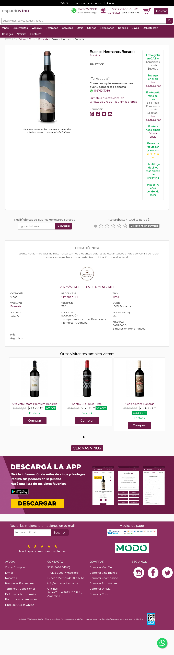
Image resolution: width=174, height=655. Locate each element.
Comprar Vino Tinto (102, 567)
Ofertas (91, 28)
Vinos (5, 28)
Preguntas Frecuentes (19, 583)
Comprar (34, 420)
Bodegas (7, 34)
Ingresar (161, 11)
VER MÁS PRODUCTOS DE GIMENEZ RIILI (87, 287)
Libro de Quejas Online (19, 604)
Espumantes (20, 28)
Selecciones (107, 28)
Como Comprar (15, 567)
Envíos (9, 572)
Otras (80, 28)
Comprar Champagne (104, 578)
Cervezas (67, 28)
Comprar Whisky (100, 588)
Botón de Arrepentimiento (22, 599)
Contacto (35, 34)
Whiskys (36, 28)
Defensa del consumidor (21, 594)
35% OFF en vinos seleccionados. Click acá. (87, 3)
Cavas (135, 28)
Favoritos (95, 55)
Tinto (116, 296)
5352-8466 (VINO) (126, 9)
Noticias (21, 34)
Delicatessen (150, 28)
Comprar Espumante (103, 583)
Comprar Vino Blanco (103, 572)
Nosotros (11, 578)
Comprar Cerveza (101, 594)
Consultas (114, 12)
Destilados (51, 28)
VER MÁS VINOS (87, 448)
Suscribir (63, 226)
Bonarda (15, 306)
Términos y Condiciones (20, 588)
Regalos (123, 28)
